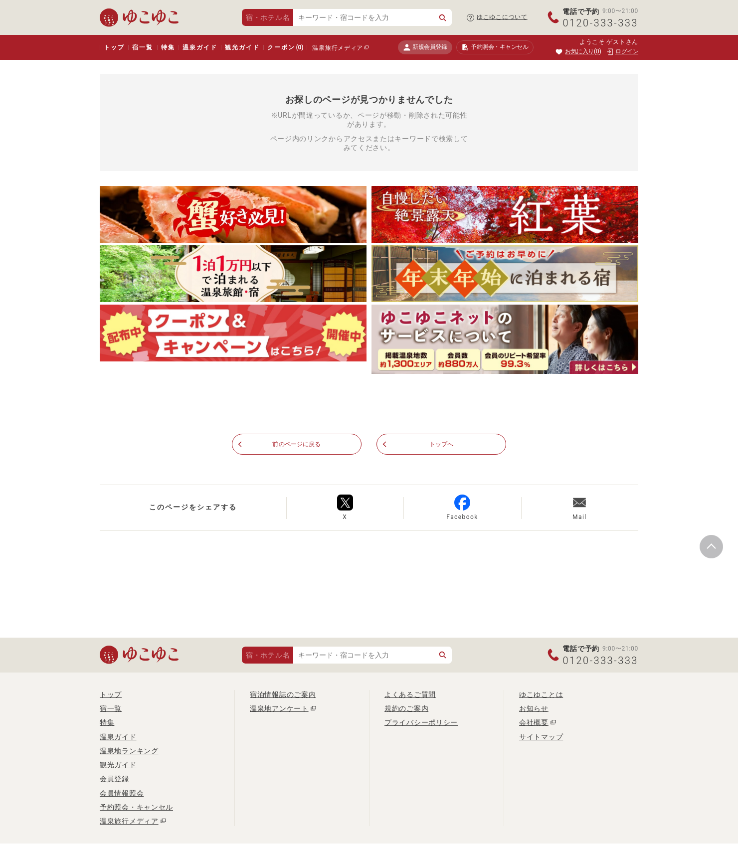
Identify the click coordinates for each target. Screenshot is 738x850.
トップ (114, 47)
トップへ (441, 444)
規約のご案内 (406, 709)
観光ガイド (242, 47)
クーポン (285, 47)
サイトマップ (541, 737)
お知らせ (534, 709)
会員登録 (114, 779)
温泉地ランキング (129, 751)
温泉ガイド (200, 47)
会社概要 (534, 723)
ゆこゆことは (541, 694)
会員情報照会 (122, 794)
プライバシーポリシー (421, 723)
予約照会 (495, 47)
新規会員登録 (425, 47)
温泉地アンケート (279, 709)
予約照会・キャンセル (136, 808)
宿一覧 (142, 47)
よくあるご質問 (410, 694)
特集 (168, 47)
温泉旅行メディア (337, 47)
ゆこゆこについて (502, 16)
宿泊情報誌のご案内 (283, 694)
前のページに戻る (296, 444)
